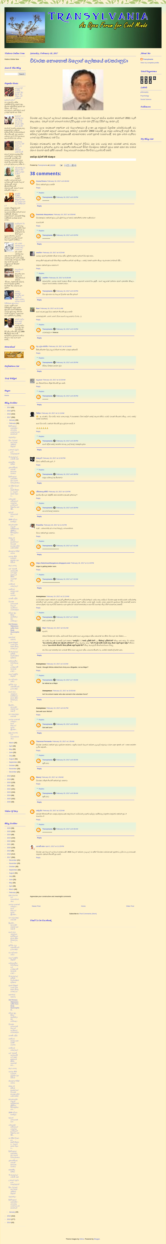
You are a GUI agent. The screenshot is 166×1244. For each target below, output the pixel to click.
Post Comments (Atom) (88, 914)
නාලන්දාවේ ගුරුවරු (19, 270)
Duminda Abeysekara (44, 214)
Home (83, 906)
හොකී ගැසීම (13, 598)
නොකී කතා (40, 846)
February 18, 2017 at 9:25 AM (53, 253)
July (11, 756)
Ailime (81, 1239)
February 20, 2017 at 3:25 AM (53, 810)
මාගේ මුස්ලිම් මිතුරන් (13, 675)
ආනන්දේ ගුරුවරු (12, 638)
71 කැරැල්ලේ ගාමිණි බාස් (14, 458)
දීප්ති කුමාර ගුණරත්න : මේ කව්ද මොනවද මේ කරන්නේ (14, 430)
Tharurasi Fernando (44, 741)
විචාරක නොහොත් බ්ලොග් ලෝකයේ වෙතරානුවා (14, 606)
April (11, 746)
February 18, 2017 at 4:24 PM (59, 492)
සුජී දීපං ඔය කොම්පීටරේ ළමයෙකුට (14, 686)
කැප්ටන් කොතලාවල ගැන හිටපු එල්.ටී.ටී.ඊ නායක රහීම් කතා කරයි (19, 121)
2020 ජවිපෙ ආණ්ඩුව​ (13, 520)
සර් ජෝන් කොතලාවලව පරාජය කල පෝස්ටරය (20, 246)
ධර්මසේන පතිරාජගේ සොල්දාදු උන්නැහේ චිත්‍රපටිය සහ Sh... (14, 504)
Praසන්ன (39, 525)
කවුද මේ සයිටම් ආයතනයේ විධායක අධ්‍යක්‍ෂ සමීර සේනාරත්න (14, 543)
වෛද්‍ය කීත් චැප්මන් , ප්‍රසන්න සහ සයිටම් (14, 559)
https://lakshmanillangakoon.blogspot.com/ (53, 563)
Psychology (144, 96)
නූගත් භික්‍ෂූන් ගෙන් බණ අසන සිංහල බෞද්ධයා (14, 645)
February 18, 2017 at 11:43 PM (82, 563)
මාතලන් (39, 458)
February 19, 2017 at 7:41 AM (67, 546)
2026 (9, 802)
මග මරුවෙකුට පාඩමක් (14, 715)
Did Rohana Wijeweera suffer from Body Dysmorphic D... (14, 629)
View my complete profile (149, 63)
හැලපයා (39, 380)
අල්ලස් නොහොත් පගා (13, 514)
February (12, 423)
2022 (9, 789)
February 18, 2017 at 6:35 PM (67, 362)
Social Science (145, 99)
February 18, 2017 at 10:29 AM (54, 380)
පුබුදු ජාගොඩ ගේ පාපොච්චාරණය (14, 736)
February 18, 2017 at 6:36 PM (67, 441)
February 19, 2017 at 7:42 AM (67, 579)
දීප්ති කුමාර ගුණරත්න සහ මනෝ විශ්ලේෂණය (14, 480)
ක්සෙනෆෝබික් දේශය (14, 552)
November (13, 769)
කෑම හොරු (13, 566)
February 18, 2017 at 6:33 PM (67, 197)
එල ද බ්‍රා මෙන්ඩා (42, 346)
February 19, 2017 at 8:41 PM (57, 708)
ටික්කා (38, 413)
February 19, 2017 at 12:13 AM (57, 596)
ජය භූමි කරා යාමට (13, 680)
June (11, 752)
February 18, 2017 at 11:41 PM (55, 525)
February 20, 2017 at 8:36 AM (67, 760)
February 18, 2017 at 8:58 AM (64, 214)
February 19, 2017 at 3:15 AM (57, 664)
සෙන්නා (39, 253)
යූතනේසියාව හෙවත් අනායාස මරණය (13, 470)
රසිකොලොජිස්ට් (42, 492)
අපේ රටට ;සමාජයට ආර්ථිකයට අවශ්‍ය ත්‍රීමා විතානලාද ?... (13, 697)
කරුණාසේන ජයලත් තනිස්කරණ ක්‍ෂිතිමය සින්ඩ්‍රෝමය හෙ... (14, 530)
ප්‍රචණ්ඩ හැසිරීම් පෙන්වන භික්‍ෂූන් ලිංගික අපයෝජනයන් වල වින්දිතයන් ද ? (14, 200)
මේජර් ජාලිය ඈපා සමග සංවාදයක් (19, 321)
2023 (9, 792)
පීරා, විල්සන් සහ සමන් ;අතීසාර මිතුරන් (13, 443)
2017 (9, 417)
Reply (38, 188)
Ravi (38, 308)
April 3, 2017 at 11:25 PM (54, 846)
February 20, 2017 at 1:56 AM (52, 777)
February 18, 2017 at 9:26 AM (60, 278)
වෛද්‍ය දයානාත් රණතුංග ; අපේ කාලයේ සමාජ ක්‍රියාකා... (14, 724)
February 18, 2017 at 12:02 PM (54, 458)
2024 (9, 795)
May (11, 749)
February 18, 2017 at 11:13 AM (53, 413)
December (13, 772)
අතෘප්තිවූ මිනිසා (12, 463)
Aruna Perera (41, 181)
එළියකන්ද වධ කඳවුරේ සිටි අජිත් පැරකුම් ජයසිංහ (20, 171)
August (12, 759)
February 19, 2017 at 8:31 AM (57, 628)
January (12, 420)
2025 (9, 799)
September (13, 762)
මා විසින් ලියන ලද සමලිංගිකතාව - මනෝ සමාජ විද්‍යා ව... (14, 491)
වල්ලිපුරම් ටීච (20, 223)
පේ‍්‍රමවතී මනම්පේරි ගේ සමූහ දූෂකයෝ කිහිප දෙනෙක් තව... (13, 575)
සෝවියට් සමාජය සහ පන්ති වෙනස (14, 592)
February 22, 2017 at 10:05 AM (64, 691)
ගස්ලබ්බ (39, 810)
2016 (9, 414)
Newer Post (36, 906)
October (12, 765)
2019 (9, 779)
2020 (9, 782)
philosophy (144, 92)
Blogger (97, 1239)
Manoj (38, 777)
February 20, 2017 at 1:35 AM (63, 741)
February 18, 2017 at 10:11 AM (51, 308)
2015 (9, 411)
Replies (41, 193)
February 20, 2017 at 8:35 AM (67, 724)
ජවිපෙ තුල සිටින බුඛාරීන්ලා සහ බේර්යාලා (13, 617)
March (11, 743)
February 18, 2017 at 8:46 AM (58, 181)
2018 (9, 776)
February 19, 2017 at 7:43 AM (67, 617)
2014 (9, 407)
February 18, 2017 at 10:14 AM (60, 346)
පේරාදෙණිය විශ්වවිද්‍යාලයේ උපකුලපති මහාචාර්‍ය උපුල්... (14, 666)
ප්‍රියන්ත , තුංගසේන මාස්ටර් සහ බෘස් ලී (13, 708)
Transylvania (47, 197)
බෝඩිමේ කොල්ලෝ (13, 585)
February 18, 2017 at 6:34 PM (67, 291)
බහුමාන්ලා (12, 437)
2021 (9, 786)
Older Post (130, 906)
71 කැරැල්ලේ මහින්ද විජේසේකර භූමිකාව (14, 655)
